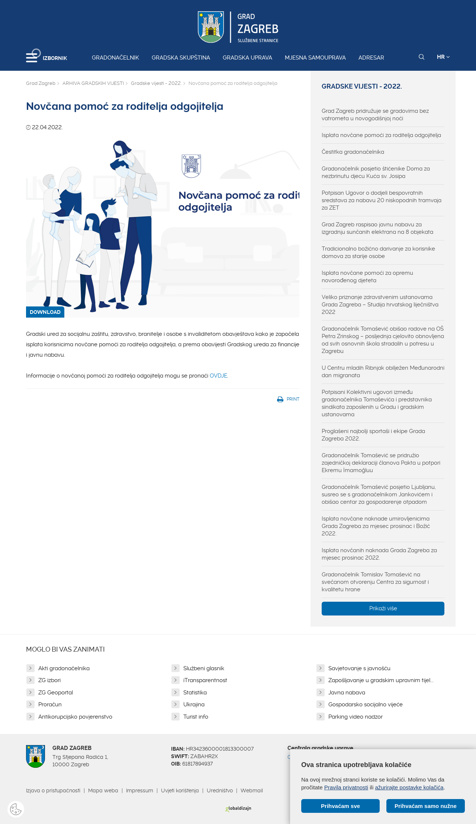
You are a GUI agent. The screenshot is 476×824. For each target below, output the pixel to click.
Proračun (50, 704)
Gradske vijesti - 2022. (156, 83)
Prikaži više (383, 608)
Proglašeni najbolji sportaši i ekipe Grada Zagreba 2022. (373, 435)
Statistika (195, 692)
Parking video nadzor (355, 716)
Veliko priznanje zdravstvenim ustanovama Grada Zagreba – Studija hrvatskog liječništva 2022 (380, 304)
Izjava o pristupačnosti (53, 790)
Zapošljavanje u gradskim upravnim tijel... (381, 680)
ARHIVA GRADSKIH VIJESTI (93, 83)
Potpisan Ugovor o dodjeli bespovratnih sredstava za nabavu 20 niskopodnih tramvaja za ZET (381, 200)
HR (443, 57)
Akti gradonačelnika (64, 668)
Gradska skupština (181, 57)
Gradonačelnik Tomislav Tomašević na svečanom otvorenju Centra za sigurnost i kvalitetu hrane (375, 582)
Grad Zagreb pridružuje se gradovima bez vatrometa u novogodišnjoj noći (375, 115)
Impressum (139, 790)
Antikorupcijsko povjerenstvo (75, 716)
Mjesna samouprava (315, 57)
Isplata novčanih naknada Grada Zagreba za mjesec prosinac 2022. (379, 554)
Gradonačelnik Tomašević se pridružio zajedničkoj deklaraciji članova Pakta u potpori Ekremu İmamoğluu (381, 463)
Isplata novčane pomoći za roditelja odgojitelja (381, 135)
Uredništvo (220, 790)
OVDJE (218, 375)
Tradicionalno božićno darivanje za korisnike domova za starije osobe (378, 252)
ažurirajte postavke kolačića (409, 787)
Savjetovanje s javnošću (359, 668)
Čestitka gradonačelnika (353, 152)
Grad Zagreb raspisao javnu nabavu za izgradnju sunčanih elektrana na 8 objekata (377, 228)
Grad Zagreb (40, 83)
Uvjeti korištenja (180, 790)
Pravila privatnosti (346, 787)
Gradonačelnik (115, 57)
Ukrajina (194, 704)
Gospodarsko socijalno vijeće (365, 704)
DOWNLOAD (45, 312)
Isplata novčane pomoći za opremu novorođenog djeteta (367, 277)
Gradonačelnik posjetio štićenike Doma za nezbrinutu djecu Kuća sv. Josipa (376, 172)
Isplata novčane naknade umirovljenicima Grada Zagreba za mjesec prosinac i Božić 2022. (376, 526)
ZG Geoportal (55, 692)
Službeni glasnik (203, 668)
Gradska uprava (247, 57)
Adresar (371, 57)
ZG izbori (49, 680)
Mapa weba (103, 790)
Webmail (252, 790)
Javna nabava (346, 692)
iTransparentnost (205, 680)
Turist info (195, 716)
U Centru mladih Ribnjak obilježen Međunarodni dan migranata (383, 372)
